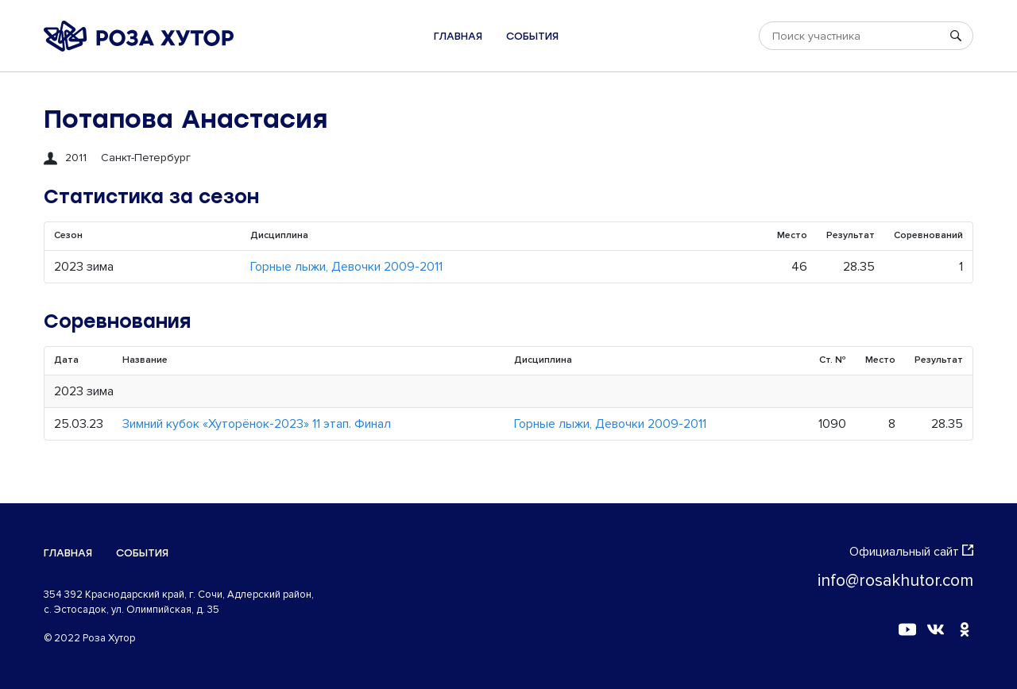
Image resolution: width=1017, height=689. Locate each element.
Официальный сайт (911, 552)
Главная (458, 36)
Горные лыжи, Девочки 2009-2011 (346, 267)
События (532, 36)
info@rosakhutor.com (895, 581)
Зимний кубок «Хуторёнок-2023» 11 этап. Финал (256, 424)
